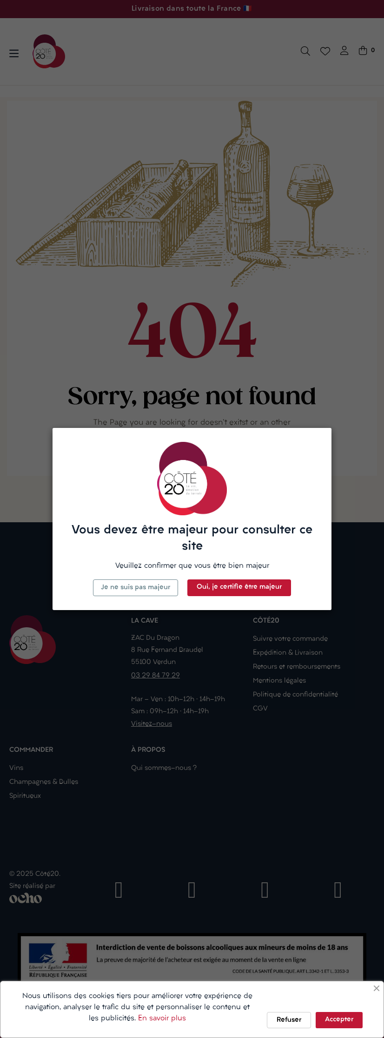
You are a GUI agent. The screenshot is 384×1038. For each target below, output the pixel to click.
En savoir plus (162, 1018)
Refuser (289, 1020)
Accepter (339, 1019)
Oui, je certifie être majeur (239, 587)
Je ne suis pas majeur (135, 587)
